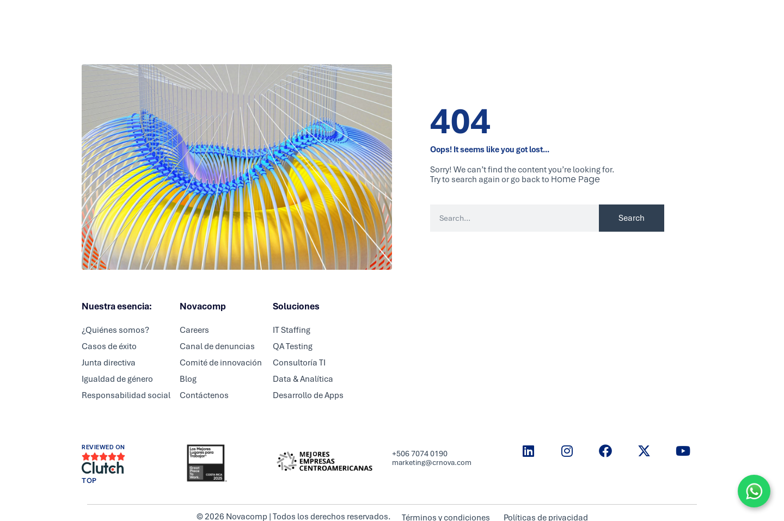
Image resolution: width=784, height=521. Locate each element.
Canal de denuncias (217, 346)
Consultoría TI (299, 362)
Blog (482, 19)
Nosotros (439, 19)
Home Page (575, 179)
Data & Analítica (303, 379)
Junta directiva (109, 362)
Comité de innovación (221, 362)
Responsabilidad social (126, 395)
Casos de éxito (109, 346)
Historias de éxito (539, 19)
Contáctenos (204, 395)
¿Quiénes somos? (115, 330)
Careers (391, 19)
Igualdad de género (117, 379)
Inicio (250, 19)
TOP (89, 480)
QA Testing (293, 346)
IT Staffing (291, 330)
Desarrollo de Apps (308, 395)
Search (631, 218)
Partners (343, 19)
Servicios (294, 19)
